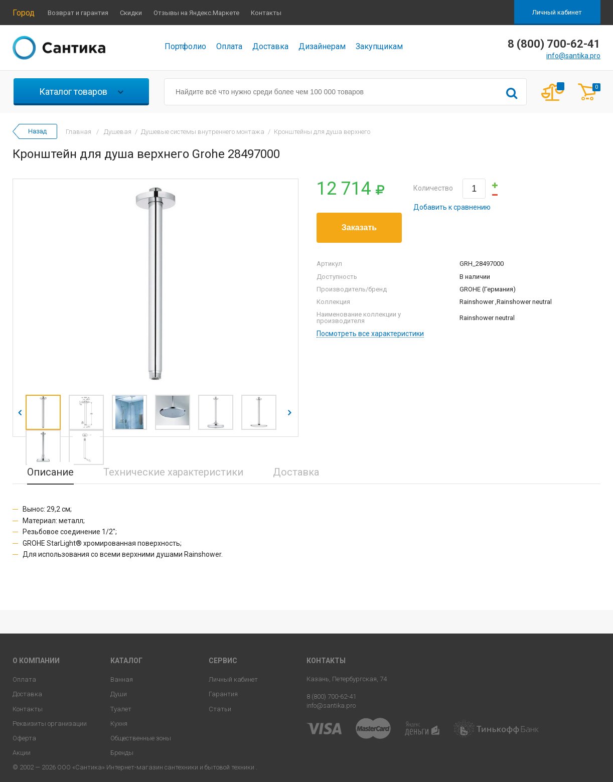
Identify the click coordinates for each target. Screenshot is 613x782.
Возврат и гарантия (78, 13)
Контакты (266, 13)
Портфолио (185, 46)
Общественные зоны (140, 738)
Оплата (229, 46)
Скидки (131, 13)
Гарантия (223, 694)
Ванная (121, 679)
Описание (50, 472)
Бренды (121, 752)
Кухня (118, 723)
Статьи (220, 709)
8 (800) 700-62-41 (331, 696)
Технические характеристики (173, 472)
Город (24, 13)
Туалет (120, 709)
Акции (22, 752)
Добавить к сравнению (452, 207)
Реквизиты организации (50, 723)
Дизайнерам (322, 46)
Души (118, 694)
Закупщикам (379, 46)
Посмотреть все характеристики (370, 334)
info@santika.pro (573, 55)
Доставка (270, 46)
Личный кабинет (557, 12)
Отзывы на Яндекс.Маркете (196, 13)
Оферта (24, 738)
